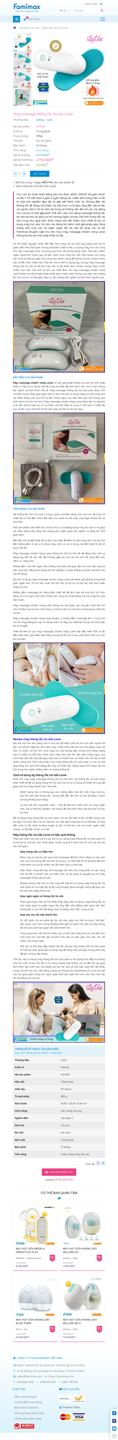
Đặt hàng (40, 173)
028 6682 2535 (25, 1382)
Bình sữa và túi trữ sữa (55, 27)
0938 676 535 (64, 1179)
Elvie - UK (21, 1329)
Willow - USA (44, 120)
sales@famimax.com (29, 1376)
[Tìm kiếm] (86, 10)
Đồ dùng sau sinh (30, 27)
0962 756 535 (70, 1382)
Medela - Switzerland (28, 1258)
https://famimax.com (61, 1376)
